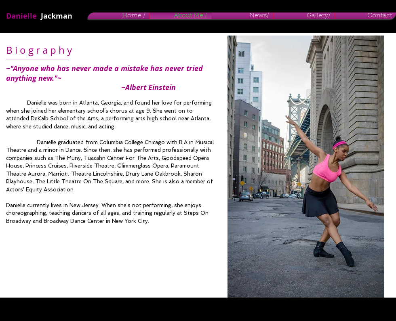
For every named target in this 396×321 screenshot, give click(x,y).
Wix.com (132, 309)
